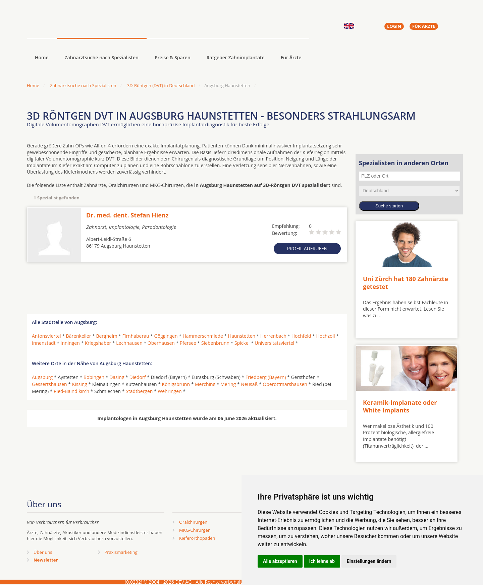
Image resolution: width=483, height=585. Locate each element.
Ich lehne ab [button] (322, 561)
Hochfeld (301, 336)
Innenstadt (44, 343)
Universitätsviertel (274, 343)
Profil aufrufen (307, 248)
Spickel (242, 343)
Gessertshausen (49, 384)
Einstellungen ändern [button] (369, 561)
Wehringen (169, 391)
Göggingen (166, 336)
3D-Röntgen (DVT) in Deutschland (161, 85)
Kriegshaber (98, 343)
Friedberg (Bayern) (266, 377)
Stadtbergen (139, 391)
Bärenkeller (78, 336)
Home (33, 85)
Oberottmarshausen (285, 384)
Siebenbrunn (215, 343)
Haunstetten (241, 336)
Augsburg (42, 377)
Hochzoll (325, 336)
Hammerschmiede (203, 336)
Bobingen (94, 377)
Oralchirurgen (193, 522)
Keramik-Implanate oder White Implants (400, 406)
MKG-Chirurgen (195, 530)
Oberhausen (161, 343)
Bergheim (106, 336)
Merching (205, 384)
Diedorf (137, 377)
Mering (228, 384)
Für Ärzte (291, 57)
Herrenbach (273, 336)
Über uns (43, 552)
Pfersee (188, 343)
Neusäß (249, 384)
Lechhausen (129, 343)
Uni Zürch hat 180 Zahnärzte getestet (405, 282)
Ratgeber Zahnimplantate (236, 57)
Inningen (70, 343)
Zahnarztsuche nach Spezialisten (102, 57)
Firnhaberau (135, 336)
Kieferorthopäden (197, 538)
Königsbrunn (176, 384)
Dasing (116, 377)
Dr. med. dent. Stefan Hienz (127, 215)
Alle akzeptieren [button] (280, 561)
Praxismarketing (121, 552)
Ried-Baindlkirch (71, 391)
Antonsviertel (46, 336)
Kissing (79, 384)
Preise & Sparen (173, 57)
